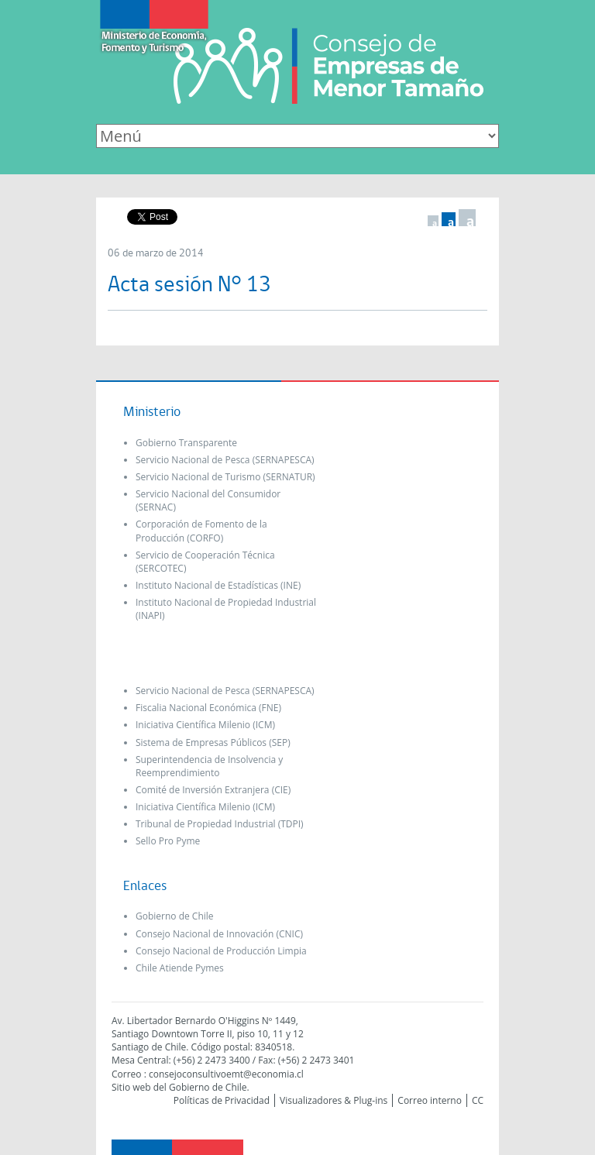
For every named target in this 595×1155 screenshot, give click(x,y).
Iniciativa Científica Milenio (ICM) (205, 724)
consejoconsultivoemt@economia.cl (226, 1074)
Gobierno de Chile (175, 916)
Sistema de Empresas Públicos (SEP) (213, 742)
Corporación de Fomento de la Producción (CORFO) (201, 530)
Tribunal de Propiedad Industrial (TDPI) (220, 823)
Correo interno (429, 1100)
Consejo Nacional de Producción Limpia (221, 950)
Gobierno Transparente (186, 442)
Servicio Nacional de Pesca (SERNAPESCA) (225, 459)
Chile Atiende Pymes (180, 968)
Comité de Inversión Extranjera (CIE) (213, 789)
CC (477, 1100)
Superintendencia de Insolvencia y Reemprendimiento (209, 766)
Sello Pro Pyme (168, 840)
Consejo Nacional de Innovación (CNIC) (219, 933)
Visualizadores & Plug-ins (333, 1100)
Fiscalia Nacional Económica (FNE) (208, 707)
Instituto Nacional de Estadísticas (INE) (218, 585)
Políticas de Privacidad (222, 1100)
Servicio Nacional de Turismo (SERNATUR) (225, 476)
